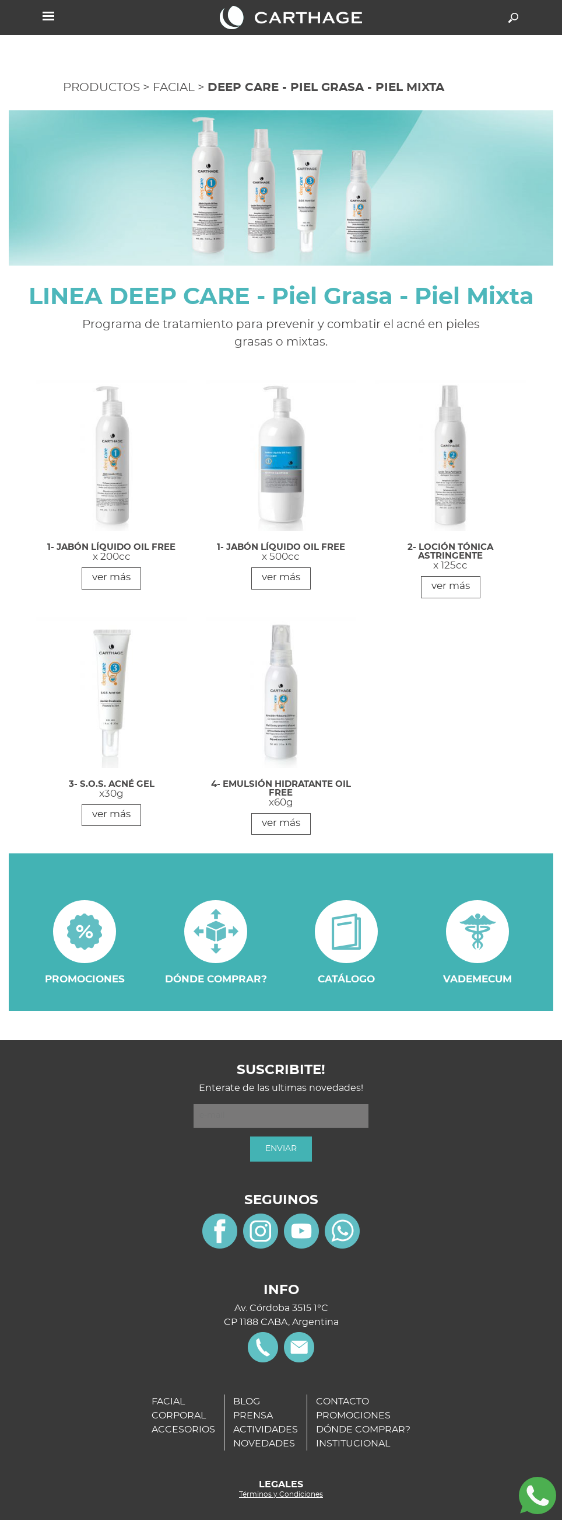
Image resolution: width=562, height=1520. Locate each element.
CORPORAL (179, 1415)
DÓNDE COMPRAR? (363, 1429)
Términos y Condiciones (281, 1494)
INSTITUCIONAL (353, 1443)
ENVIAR (281, 1149)
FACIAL (174, 87)
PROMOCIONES (353, 1415)
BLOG (246, 1401)
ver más (111, 577)
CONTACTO (342, 1401)
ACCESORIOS (183, 1429)
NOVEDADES (264, 1443)
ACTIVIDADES (265, 1429)
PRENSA (253, 1415)
